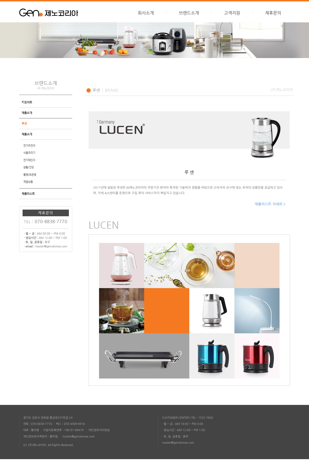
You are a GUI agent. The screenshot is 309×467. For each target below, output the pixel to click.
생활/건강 (28, 175)
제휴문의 (273, 13)
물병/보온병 (29, 182)
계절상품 (28, 190)
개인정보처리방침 (99, 438)
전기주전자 (29, 153)
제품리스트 (28, 201)
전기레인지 (29, 168)
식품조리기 (29, 160)
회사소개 (146, 13)
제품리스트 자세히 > (270, 212)
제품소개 (27, 121)
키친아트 (27, 110)
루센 (24, 131)
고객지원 (232, 13)
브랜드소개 (189, 13)
